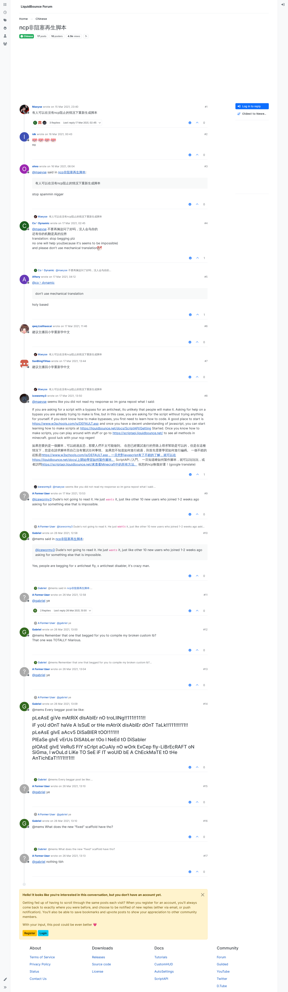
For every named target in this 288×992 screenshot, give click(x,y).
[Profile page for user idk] (24, 137)
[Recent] (5, 12)
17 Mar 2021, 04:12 (64, 276)
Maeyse (37, 106)
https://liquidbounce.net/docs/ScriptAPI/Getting (115, 428)
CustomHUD (163, 964)
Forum (221, 957)
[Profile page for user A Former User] (24, 496)
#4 (206, 223)
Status (34, 971)
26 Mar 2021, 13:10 (74, 786)
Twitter (222, 979)
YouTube (223, 971)
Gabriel (36, 533)
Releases (98, 957)
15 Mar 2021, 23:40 (66, 106)
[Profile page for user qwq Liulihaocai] (24, 329)
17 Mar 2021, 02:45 (73, 223)
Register (29, 933)
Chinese (26, 36)
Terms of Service (42, 957)
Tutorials (160, 957)
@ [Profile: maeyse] (39, 172)
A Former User (41, 493)
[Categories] (5, 5)
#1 (206, 106)
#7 (206, 361)
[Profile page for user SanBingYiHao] (24, 363)
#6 (206, 326)
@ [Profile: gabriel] (38, 601)
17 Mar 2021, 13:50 (70, 395)
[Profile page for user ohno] (24, 169)
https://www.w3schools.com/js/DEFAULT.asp (65, 424)
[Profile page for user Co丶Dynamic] (24, 226)
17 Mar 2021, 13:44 (74, 361)
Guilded (222, 964)
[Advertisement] (144, 71)
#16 (205, 820)
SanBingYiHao (41, 361)
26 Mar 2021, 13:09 (65, 703)
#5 (206, 276)
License (97, 971)
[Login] (282, 5)
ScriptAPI (161, 979)
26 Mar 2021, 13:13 (74, 855)
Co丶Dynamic (40, 223)
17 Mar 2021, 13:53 (74, 493)
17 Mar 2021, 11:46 (76, 326)
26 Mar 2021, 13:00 (65, 629)
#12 (205, 629)
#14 (205, 703)
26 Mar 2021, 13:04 (74, 669)
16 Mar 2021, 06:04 (63, 166)
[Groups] (5, 44)
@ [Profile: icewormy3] (42, 499)
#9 (206, 493)
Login (43, 933)
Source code (101, 964)
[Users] (5, 36)
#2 (206, 134)
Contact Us (38, 979)
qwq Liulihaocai (42, 326)
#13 (205, 669)
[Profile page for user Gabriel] (24, 535)
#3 (206, 166)
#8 (206, 395)
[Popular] (5, 28)
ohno (35, 166)
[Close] (202, 894)
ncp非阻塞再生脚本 (72, 172)
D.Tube (222, 986)
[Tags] (5, 20)
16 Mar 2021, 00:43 (60, 134)
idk (34, 134)
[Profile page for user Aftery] (24, 279)
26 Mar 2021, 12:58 (65, 533)
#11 (206, 594)
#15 (205, 786)
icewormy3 (39, 395)
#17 (205, 855)
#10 (205, 533)
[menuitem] (282, 5)
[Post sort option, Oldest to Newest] (252, 114)
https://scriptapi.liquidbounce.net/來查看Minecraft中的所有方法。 (89, 464)
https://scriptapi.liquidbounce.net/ (138, 433)
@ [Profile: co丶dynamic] (43, 283)
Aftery (36, 276)
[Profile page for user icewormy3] (24, 398)
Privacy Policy (40, 964)
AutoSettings (164, 971)
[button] (5, 979)
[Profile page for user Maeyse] (24, 109)
